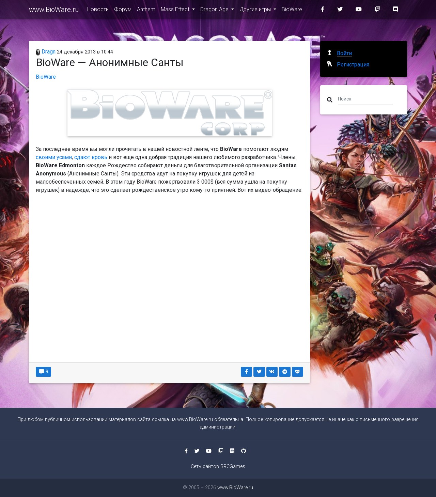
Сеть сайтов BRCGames (218, 466)
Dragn (46, 51)
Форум (122, 10)
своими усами (54, 157)
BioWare (292, 10)
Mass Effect (176, 10)
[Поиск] (365, 98)
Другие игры (255, 10)
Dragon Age (215, 10)
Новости (98, 10)
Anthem (146, 10)
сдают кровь (90, 157)
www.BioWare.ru (54, 11)
